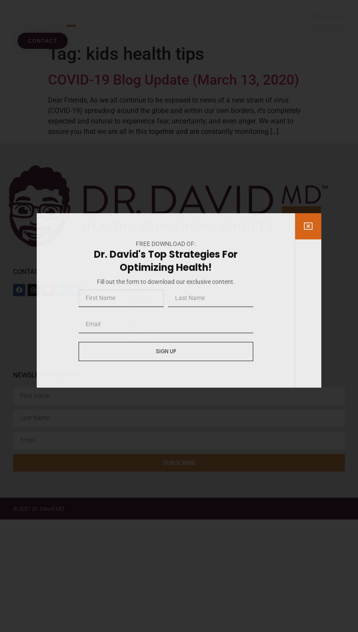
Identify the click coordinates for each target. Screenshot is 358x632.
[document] (179, 316)
